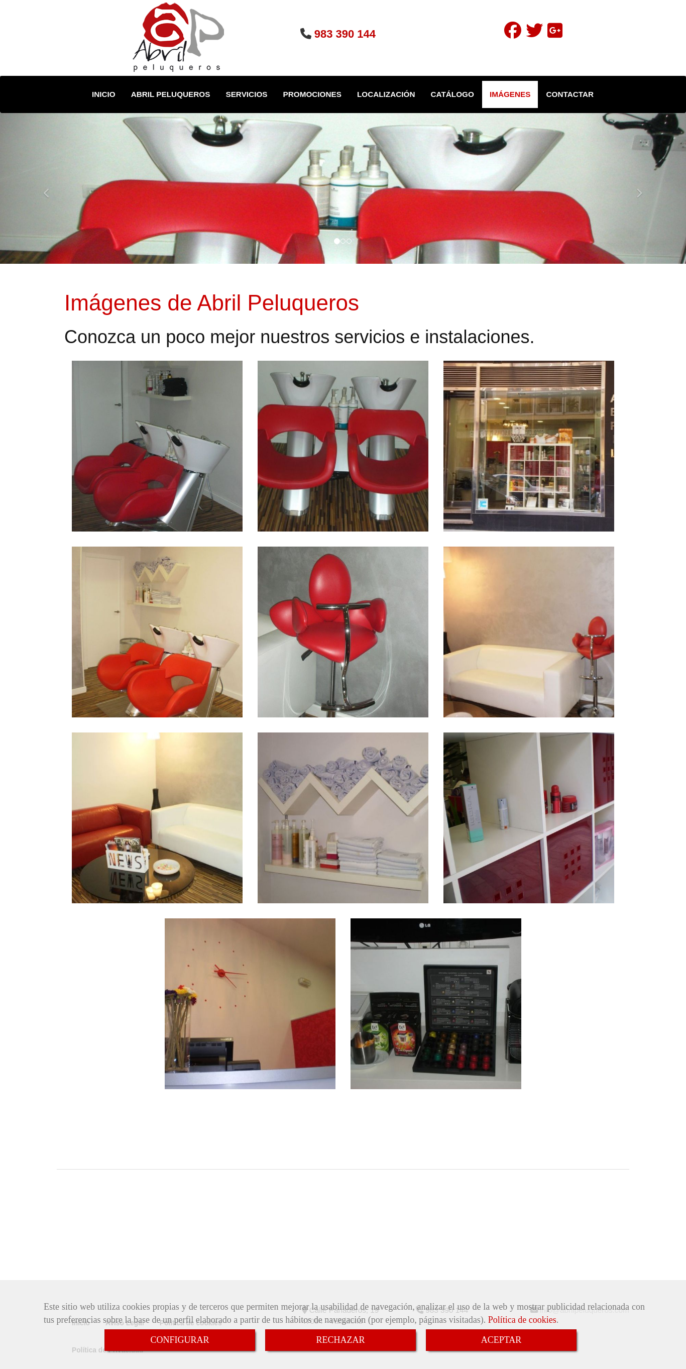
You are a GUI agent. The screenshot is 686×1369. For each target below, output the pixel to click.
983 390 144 (345, 34)
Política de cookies (522, 1320)
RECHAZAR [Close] (340, 1340)
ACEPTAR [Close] (501, 1340)
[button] (51, 188)
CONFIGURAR (179, 1340)
